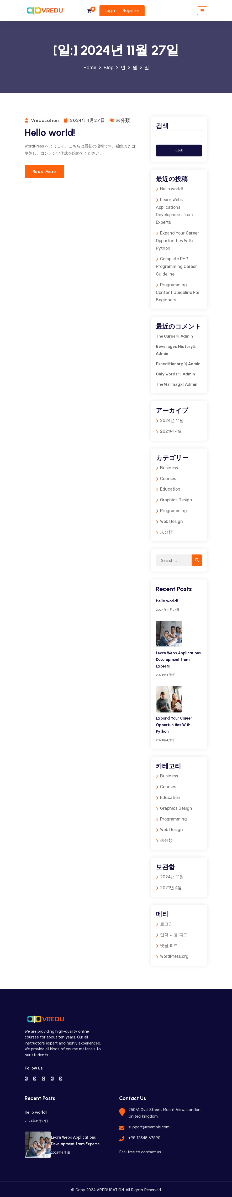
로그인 (166, 923)
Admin (187, 336)
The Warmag (168, 384)
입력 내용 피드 (173, 934)
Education (170, 489)
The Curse (166, 336)
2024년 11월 (172, 420)
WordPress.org (174, 956)
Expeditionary (169, 363)
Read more (44, 171)
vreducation (45, 120)
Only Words (167, 374)
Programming (173, 510)
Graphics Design (176, 499)
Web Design (171, 521)
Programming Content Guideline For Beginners (177, 292)
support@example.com (149, 1127)
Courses (168, 478)
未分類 (123, 120)
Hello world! (50, 132)
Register (131, 10)
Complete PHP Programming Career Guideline (176, 266)
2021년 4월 (171, 431)
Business (169, 467)
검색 (162, 126)
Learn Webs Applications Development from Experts (178, 660)
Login (110, 10)
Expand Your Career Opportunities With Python (177, 241)
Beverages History (174, 346)
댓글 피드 (169, 945)
